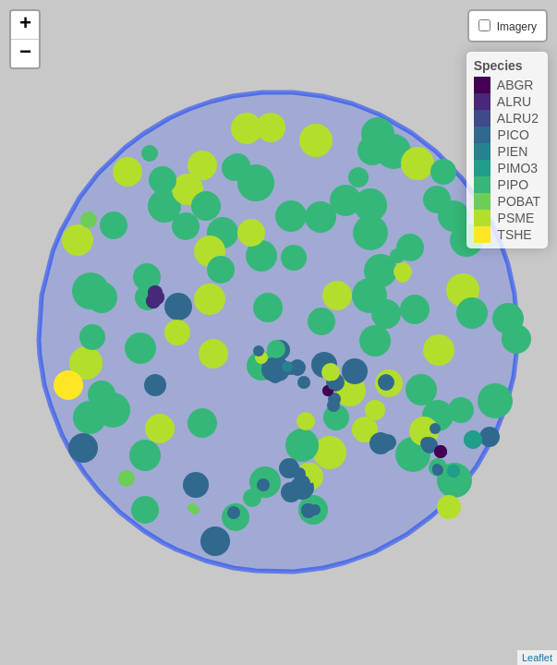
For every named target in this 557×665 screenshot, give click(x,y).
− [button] (25, 53)
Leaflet (537, 657)
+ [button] (25, 25)
